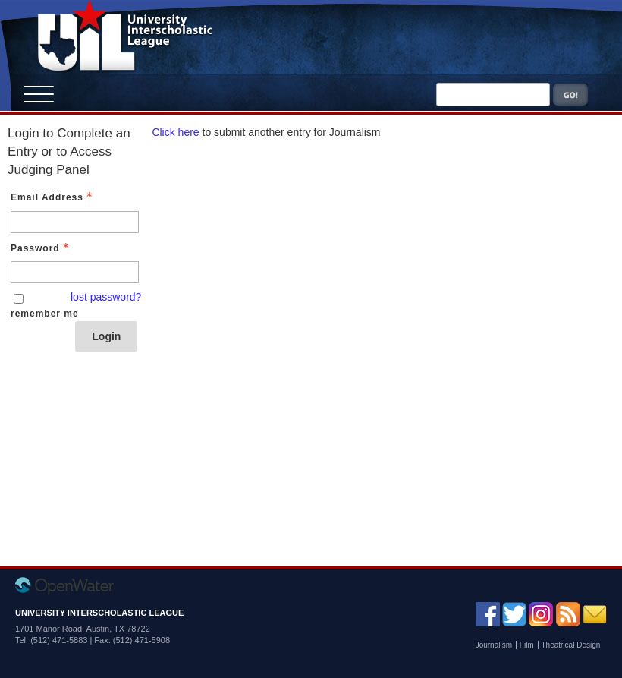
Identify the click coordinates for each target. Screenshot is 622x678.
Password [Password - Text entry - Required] (41, 248)
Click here (175, 132)
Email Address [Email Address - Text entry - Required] (53, 197)
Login (106, 336)
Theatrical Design (571, 645)
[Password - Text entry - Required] (75, 272)
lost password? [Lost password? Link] (106, 297)
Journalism (494, 645)
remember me (45, 313)
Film (527, 645)
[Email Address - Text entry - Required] (75, 222)
